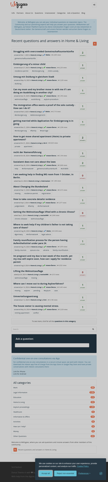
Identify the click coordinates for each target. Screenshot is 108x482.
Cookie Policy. (83, 466)
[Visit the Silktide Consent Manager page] (100, 473)
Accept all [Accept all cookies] (46, 473)
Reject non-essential (65, 473)
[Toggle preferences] (84, 473)
